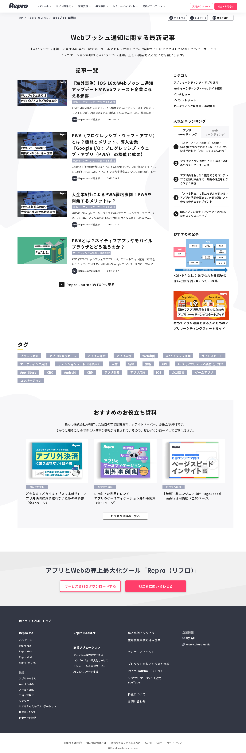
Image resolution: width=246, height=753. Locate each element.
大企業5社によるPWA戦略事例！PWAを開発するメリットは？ (112, 197)
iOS (158, 372)
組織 (131, 364)
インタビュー (182, 94)
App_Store (28, 372)
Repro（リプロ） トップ (35, 620)
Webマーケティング (215, 132)
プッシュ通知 (29, 356)
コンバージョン (30, 380)
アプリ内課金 (96, 356)
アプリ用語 (137, 372)
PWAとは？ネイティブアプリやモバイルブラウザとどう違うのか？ (112, 243)
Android (70, 372)
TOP (20, 17)
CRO (50, 372)
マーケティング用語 (33, 364)
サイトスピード (212, 356)
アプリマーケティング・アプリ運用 (196, 82)
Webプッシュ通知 (178, 356)
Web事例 (148, 356)
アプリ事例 (123, 356)
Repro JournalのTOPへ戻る (90, 284)
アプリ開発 (111, 372)
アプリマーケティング (187, 132)
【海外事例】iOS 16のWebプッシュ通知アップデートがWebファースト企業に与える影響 (113, 89)
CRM (90, 372)
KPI (164, 364)
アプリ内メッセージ (62, 356)
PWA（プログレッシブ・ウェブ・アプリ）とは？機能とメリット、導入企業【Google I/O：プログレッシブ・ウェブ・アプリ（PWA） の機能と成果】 (113, 144)
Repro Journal (38, 17)
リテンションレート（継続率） (79, 364)
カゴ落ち (178, 372)
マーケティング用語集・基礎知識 (91, 253)
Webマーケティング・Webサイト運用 (94, 102)
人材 (114, 364)
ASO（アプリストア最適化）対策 (200, 364)
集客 (148, 364)
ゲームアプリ (204, 372)
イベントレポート (185, 100)
